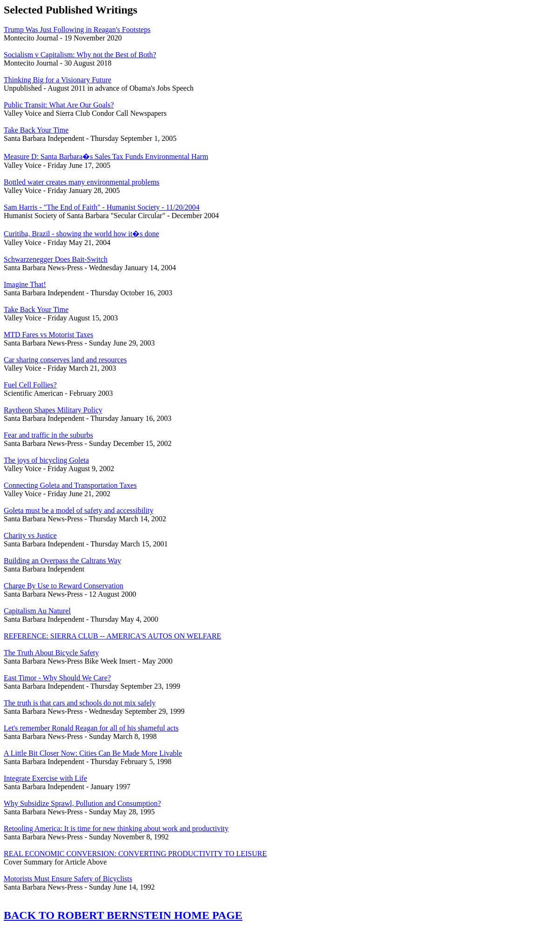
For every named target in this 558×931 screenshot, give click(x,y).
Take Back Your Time (36, 130)
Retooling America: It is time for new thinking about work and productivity (116, 828)
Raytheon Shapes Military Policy (53, 410)
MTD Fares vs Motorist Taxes (48, 335)
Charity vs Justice (30, 535)
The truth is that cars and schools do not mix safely (79, 703)
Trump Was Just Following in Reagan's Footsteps (77, 29)
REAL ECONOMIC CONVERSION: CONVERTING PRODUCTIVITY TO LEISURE (135, 854)
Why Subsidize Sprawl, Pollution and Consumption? (82, 803)
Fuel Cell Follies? (30, 385)
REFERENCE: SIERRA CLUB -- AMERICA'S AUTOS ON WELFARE (112, 636)
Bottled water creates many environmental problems (82, 182)
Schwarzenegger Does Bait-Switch (56, 259)
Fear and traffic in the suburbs (48, 435)
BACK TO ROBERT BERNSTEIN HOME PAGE (123, 915)
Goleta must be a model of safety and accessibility (79, 510)
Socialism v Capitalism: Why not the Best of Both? (80, 55)
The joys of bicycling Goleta (46, 460)
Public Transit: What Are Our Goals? (59, 105)
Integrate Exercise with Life (45, 778)
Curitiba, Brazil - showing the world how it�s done (81, 234)
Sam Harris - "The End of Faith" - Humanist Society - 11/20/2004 (102, 207)
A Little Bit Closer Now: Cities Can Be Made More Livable (93, 753)
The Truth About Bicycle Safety (51, 653)
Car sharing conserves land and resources (65, 360)
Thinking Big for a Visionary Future (57, 80)
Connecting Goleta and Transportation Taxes (70, 485)
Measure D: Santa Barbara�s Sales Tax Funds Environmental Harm (106, 156)
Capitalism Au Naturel (37, 611)
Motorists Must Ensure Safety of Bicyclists (68, 879)
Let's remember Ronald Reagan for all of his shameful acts (91, 728)
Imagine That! (25, 284)
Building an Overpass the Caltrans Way (62, 561)
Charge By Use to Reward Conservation (63, 586)
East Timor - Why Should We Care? (57, 678)
